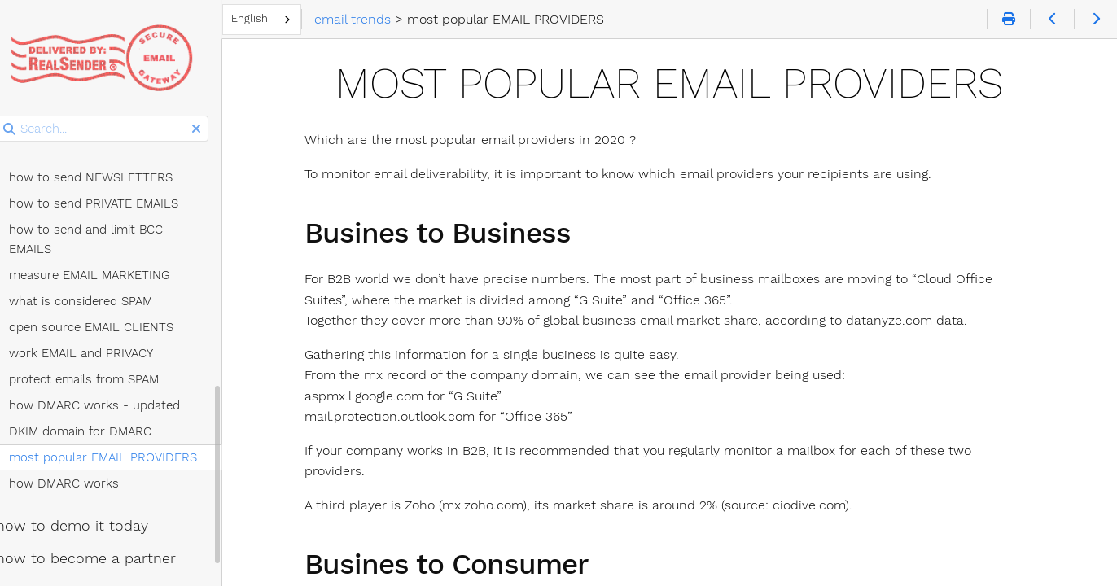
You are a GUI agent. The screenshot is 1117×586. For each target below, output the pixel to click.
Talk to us (61, 563)
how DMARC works (81, 429)
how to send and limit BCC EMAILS (126, 194)
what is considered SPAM (97, 246)
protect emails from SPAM (101, 324)
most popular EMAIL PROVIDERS (120, 403)
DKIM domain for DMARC (97, 377)
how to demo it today (89, 471)
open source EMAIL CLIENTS (108, 272)
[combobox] (283, 19)
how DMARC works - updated (111, 350)
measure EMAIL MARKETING (106, 220)
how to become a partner (103, 504)
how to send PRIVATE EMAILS (110, 168)
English (271, 18)
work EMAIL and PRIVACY (98, 298)
